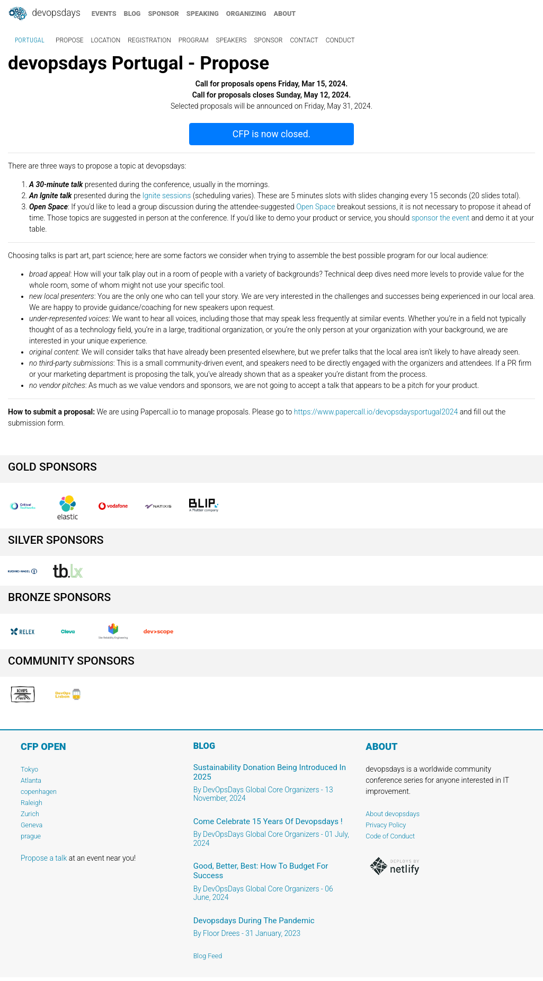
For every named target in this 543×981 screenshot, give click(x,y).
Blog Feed (207, 956)
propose (70, 40)
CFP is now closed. (271, 134)
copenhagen (39, 792)
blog (132, 13)
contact (304, 40)
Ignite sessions (167, 195)
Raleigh (31, 803)
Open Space (315, 206)
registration (149, 40)
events (104, 13)
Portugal (29, 40)
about (285, 13)
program (194, 40)
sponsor (163, 13)
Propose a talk (44, 858)
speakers (231, 40)
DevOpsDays (44, 14)
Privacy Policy (386, 825)
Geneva (31, 825)
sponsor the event (441, 218)
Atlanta (31, 780)
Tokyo (29, 769)
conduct (340, 40)
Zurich (30, 814)
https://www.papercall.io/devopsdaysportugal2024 (376, 412)
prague (31, 836)
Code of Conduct (390, 836)
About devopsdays (393, 814)
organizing (246, 13)
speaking (202, 13)
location (106, 40)
